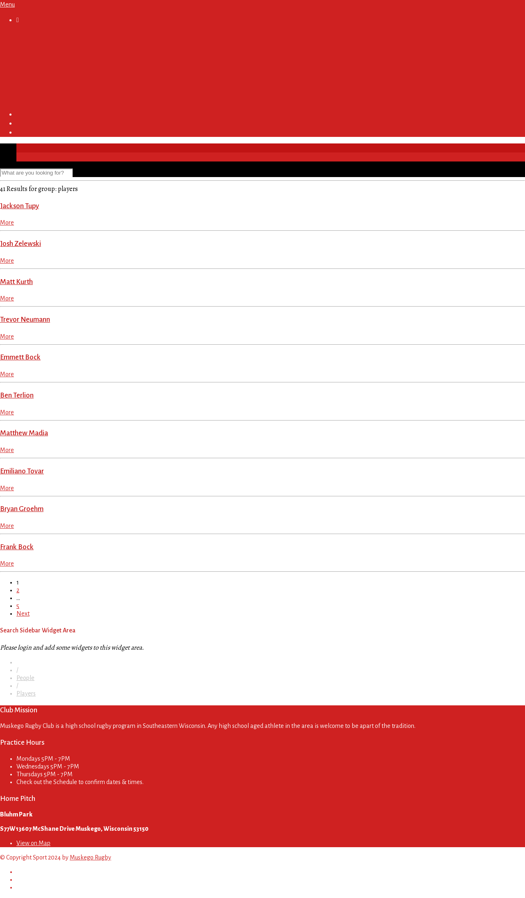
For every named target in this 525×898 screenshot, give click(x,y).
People (25, 678)
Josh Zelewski (20, 244)
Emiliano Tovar (22, 471)
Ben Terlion (17, 395)
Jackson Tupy (19, 206)
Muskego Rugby (90, 857)
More (7, 222)
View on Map (33, 843)
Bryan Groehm (21, 509)
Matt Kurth (16, 282)
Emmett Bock (20, 357)
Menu (7, 4)
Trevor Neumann (25, 319)
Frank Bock (17, 547)
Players (26, 693)
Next (23, 613)
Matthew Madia (24, 433)
